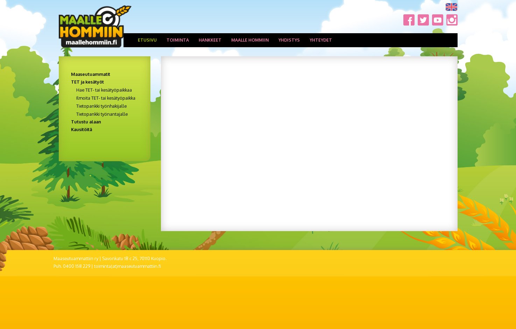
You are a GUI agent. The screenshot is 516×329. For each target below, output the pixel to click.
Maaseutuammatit (90, 74)
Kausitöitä (81, 129)
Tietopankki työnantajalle (102, 114)
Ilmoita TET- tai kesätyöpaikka (105, 97)
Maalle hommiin (250, 40)
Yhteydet (321, 40)
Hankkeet (210, 40)
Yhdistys (289, 40)
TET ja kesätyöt (87, 82)
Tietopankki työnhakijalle (101, 105)
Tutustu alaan (86, 121)
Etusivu (147, 40)
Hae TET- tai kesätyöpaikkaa (104, 89)
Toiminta (178, 40)
